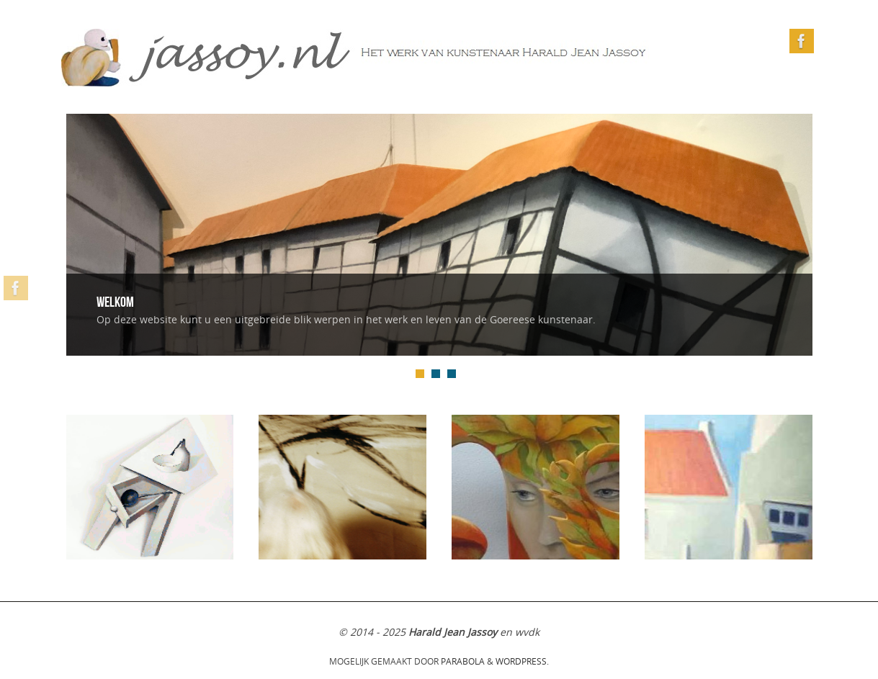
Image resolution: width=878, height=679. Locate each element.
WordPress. (522, 661)
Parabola (463, 661)
